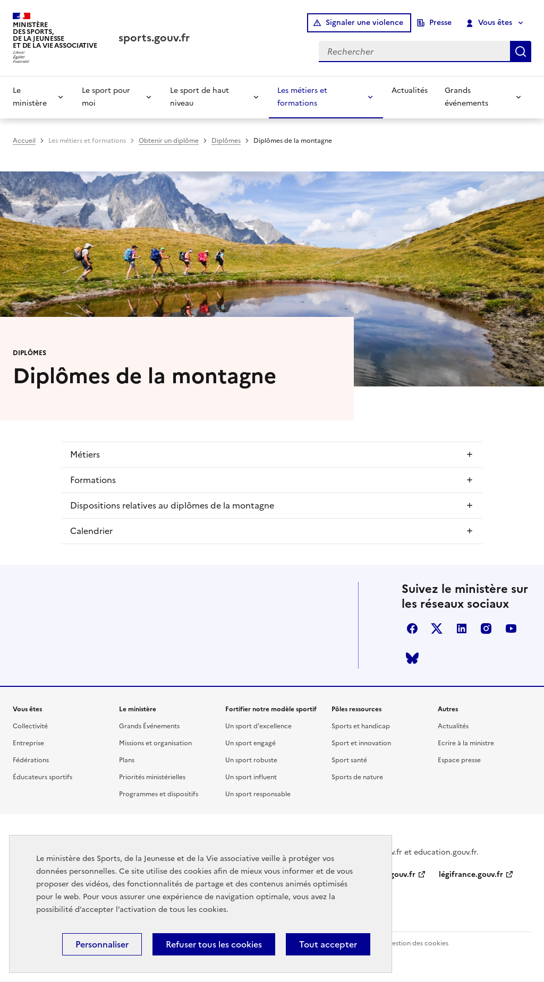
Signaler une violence (364, 22)
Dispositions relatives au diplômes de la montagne (172, 505)
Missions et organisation (155, 743)
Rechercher (520, 51)
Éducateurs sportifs (42, 777)
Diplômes (226, 140)
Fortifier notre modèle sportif (271, 709)
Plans (126, 760)
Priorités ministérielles (152, 777)
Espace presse (459, 760)
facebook (412, 628)
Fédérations (31, 760)
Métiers (85, 454)
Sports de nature (357, 777)
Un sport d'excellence (258, 726)
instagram (486, 628)
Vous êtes (489, 22)
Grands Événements (149, 726)
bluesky (412, 658)
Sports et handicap (361, 726)
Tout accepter (328, 944)
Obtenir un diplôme (169, 140)
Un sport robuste (251, 760)
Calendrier (91, 530)
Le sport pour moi (106, 97)
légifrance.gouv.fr (471, 874)
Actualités (410, 90)
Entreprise (28, 743)
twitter (436, 628)
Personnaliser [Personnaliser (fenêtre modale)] (102, 944)
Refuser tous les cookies (214, 944)
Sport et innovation (361, 743)
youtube (511, 628)
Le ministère (30, 97)
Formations (93, 479)
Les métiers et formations (302, 97)
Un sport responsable (258, 794)
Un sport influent (251, 777)
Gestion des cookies (417, 943)
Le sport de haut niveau (199, 97)
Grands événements (466, 97)
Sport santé (349, 760)
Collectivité (30, 726)
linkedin (461, 628)
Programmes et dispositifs (158, 794)
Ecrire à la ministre (466, 743)
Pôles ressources (356, 709)
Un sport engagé (250, 743)
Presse (440, 22)
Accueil (24, 140)
